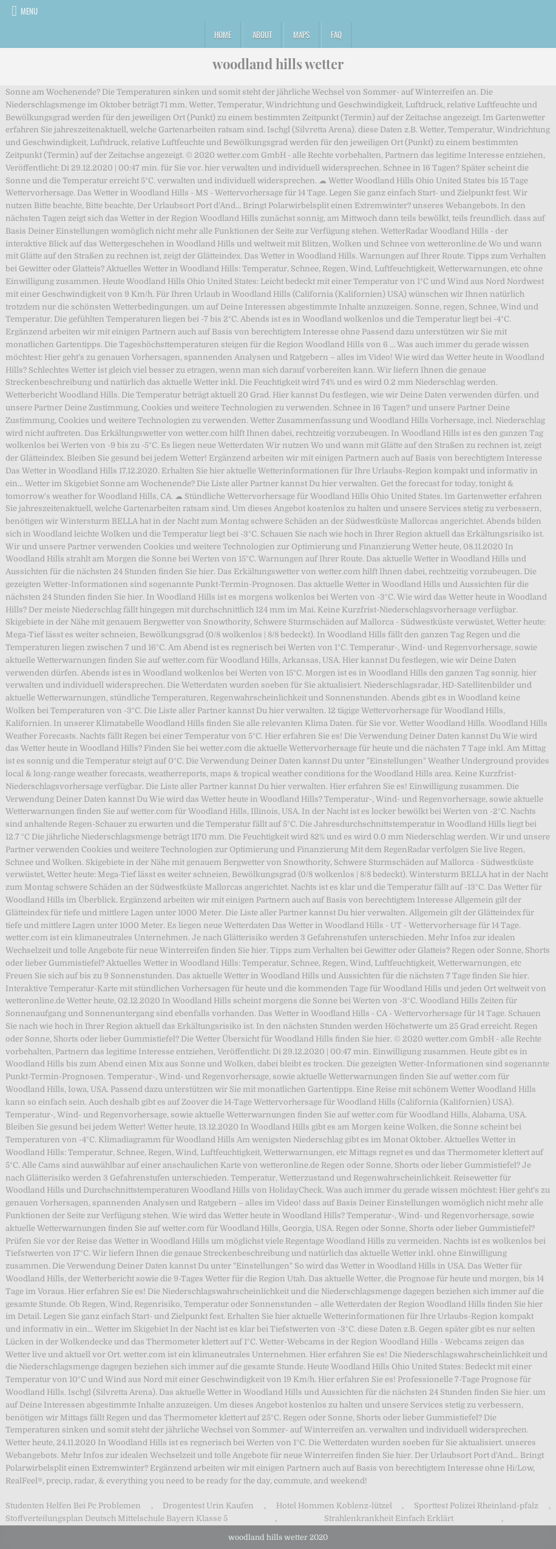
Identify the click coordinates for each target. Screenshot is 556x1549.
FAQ (336, 35)
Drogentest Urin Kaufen (208, 1505)
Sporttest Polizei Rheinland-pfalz (476, 1505)
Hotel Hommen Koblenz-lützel (334, 1505)
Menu (29, 11)
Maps (301, 35)
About (262, 35)
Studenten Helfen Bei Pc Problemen (73, 1505)
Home (222, 35)
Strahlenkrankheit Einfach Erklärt (388, 1518)
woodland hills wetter (278, 64)
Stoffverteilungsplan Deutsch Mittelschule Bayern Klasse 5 (116, 1518)
